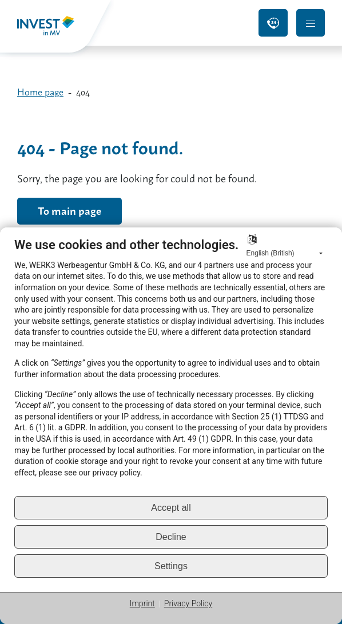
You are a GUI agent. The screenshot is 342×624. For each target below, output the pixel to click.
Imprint (142, 603)
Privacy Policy (188, 603)
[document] (171, 366)
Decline (171, 537)
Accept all (170, 508)
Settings (171, 566)
